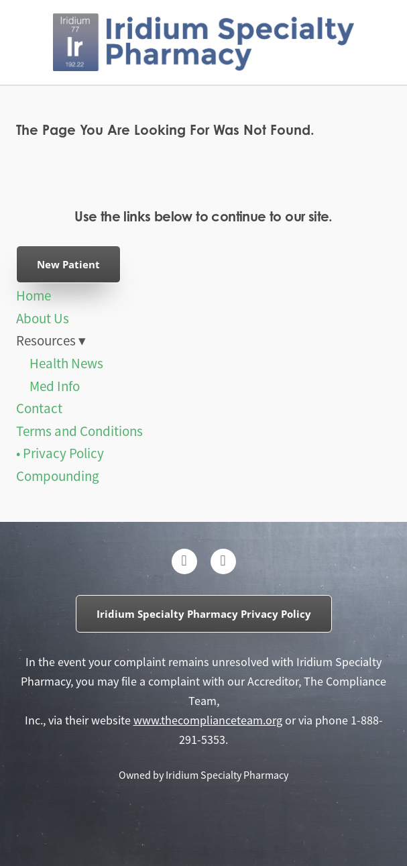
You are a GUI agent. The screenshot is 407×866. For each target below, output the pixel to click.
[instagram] (223, 561)
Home (33, 296)
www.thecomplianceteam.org (207, 720)
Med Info (55, 386)
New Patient (68, 264)
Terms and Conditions (79, 431)
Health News (66, 363)
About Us (42, 318)
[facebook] (184, 561)
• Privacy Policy (60, 453)
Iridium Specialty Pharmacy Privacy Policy (204, 613)
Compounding (57, 476)
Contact (39, 408)
